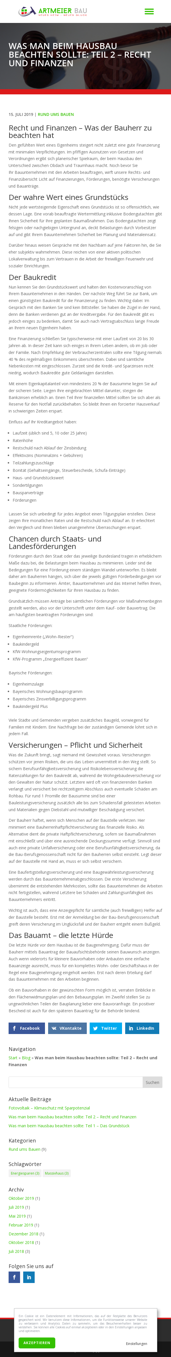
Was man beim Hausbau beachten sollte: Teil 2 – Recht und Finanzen (72, 1117)
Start (13, 1057)
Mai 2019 (17, 1216)
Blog (26, 1057)
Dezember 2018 (23, 1234)
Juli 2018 (16, 1251)
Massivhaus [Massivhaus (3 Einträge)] (56, 1173)
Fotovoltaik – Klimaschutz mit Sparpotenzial (49, 1108)
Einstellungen (136, 1343)
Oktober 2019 (21, 1198)
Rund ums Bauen (56, 114)
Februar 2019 (21, 1225)
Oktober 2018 (21, 1242)
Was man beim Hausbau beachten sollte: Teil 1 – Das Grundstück (69, 1125)
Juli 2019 (16, 1207)
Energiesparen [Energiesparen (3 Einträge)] (25, 1173)
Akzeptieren (36, 1342)
